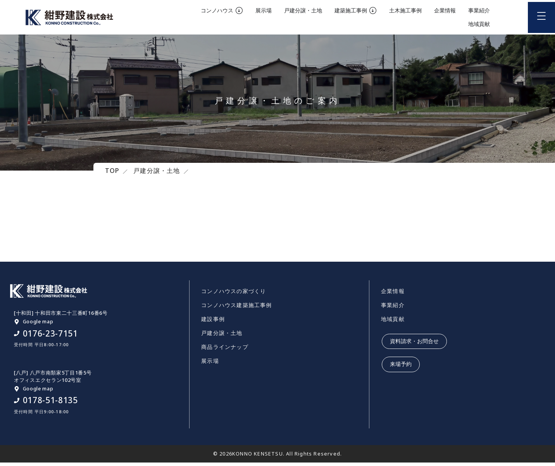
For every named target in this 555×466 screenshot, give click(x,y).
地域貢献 (393, 322)
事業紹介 (393, 308)
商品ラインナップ (224, 350)
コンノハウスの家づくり (233, 295)
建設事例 (213, 322)
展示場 (210, 364)
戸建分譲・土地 (221, 336)
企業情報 (393, 295)
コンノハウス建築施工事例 (236, 308)
